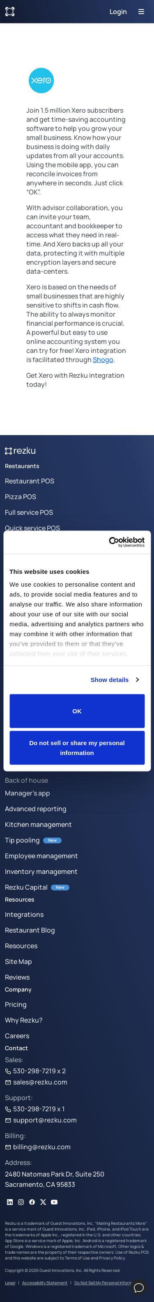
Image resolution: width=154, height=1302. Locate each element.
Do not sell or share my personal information (77, 747)
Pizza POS (20, 496)
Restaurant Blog (30, 930)
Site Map (18, 961)
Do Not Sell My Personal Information (108, 1283)
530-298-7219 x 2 (35, 1071)
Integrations (24, 914)
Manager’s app (27, 793)
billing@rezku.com (38, 1146)
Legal (10, 1283)
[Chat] (138, 1287)
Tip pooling (22, 840)
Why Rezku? (24, 1020)
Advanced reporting (36, 808)
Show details (110, 679)
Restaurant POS (29, 481)
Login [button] (118, 11)
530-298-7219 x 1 (35, 1109)
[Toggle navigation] (141, 11)
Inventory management (41, 871)
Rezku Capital (26, 887)
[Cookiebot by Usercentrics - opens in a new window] (110, 542)
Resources (21, 945)
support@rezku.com (41, 1120)
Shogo (103, 359)
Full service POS (29, 512)
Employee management (41, 855)
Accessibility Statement (44, 1283)
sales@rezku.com (36, 1082)
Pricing (16, 1004)
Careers (17, 1035)
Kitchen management (38, 824)
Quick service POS (32, 528)
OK (77, 710)
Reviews (17, 977)
